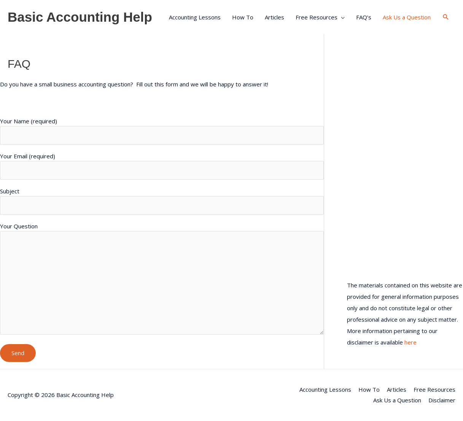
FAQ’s (363, 17)
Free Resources (316, 17)
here (410, 342)
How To (242, 17)
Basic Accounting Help (80, 17)
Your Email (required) (162, 166)
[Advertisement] (405, 104)
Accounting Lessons (195, 17)
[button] (446, 17)
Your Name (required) (162, 131)
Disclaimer (441, 400)
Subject (162, 201)
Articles (274, 17)
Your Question (162, 279)
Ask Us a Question (407, 17)
